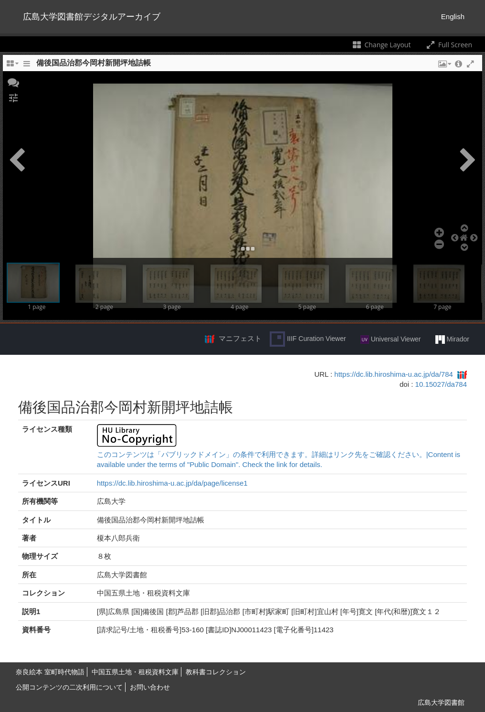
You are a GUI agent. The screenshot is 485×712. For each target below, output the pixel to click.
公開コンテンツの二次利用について (69, 687)
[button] (13, 81)
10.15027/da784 (441, 384)
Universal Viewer (390, 339)
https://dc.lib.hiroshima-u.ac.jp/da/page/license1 (172, 483)
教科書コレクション (216, 672)
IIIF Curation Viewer (308, 339)
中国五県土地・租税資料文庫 (135, 672)
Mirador (452, 339)
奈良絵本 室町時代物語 (50, 672)
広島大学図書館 (441, 702)
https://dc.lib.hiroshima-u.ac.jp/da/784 (393, 374)
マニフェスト (240, 338)
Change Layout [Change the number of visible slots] (381, 44)
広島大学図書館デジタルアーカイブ (91, 16)
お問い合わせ (150, 687)
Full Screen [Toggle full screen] (448, 44)
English (452, 16)
